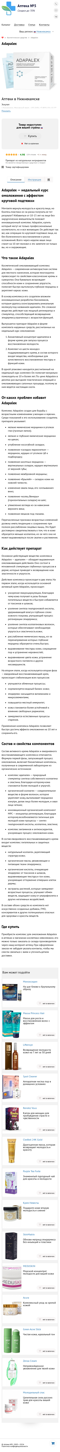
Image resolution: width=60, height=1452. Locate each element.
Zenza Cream (30, 1360)
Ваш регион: (37, 31)
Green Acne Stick (32, 1329)
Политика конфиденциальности (15, 1446)
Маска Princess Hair (33, 1013)
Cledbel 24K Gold (32, 1139)
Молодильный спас (34, 1392)
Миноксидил (30, 981)
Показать (6, 111)
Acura (26, 1297)
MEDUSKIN (29, 1266)
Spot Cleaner (30, 1076)
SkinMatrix (29, 1234)
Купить (30, 136)
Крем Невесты (31, 1202)
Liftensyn (28, 1044)
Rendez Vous (30, 1108)
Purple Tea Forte (31, 1171)
